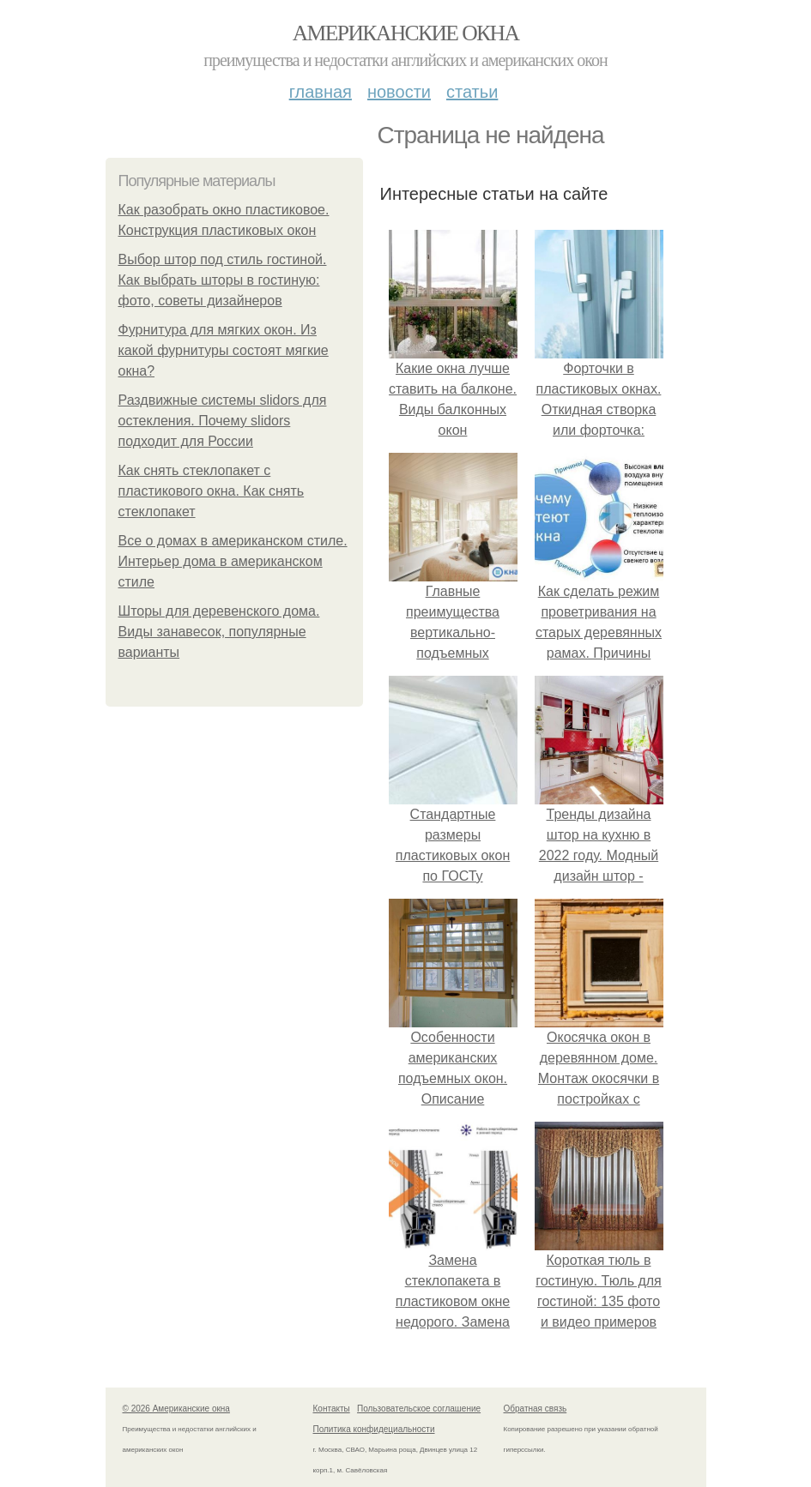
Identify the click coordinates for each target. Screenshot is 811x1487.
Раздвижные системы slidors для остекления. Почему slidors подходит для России (222, 421)
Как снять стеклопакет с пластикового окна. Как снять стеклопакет (211, 491)
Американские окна (406, 33)
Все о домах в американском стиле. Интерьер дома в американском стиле (233, 561)
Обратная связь (535, 1408)
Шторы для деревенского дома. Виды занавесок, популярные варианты (219, 631)
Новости (399, 91)
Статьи (472, 91)
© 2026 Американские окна (176, 1408)
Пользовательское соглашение (419, 1408)
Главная (320, 91)
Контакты (331, 1408)
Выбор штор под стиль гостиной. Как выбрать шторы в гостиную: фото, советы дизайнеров (222, 280)
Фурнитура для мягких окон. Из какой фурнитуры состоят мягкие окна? (223, 350)
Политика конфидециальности (374, 1429)
